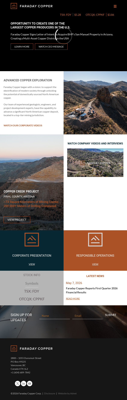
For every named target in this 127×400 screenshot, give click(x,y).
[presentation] (63, 328)
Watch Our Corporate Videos (23, 125)
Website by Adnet (67, 393)
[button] (115, 6)
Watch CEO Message (51, 46)
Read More (73, 298)
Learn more (21, 46)
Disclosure (49, 393)
